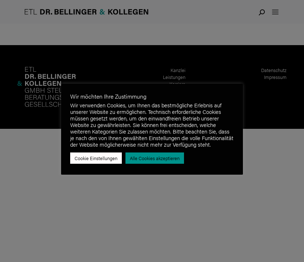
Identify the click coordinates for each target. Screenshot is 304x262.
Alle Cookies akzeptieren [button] (155, 158)
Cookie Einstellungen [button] (96, 158)
